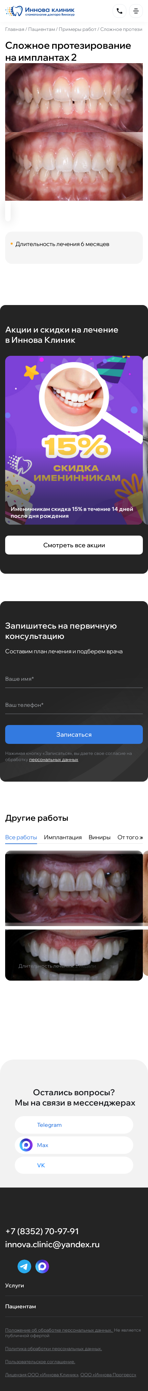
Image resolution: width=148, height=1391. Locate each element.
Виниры (100, 837)
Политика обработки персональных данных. (53, 1348)
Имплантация (63, 837)
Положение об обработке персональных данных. (59, 1330)
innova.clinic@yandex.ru (52, 1244)
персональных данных (53, 759)
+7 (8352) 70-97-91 (42, 1231)
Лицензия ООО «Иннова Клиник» (41, 1374)
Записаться (74, 734)
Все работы (21, 837)
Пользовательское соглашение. (40, 1361)
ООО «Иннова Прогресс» (108, 1374)
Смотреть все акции (74, 545)
